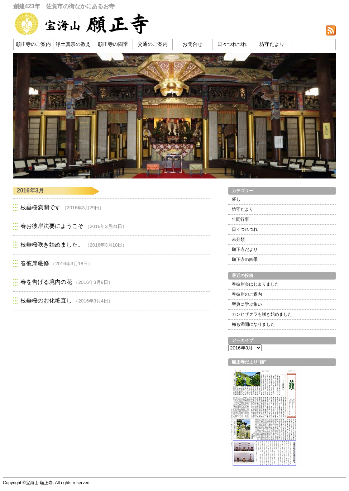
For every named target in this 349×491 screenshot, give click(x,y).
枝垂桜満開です (40, 207)
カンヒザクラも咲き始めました (262, 314)
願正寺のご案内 (33, 44)
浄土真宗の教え (73, 44)
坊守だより (272, 44)
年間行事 (240, 219)
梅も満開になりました (253, 324)
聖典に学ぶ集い (247, 304)
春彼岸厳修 (34, 263)
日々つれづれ (232, 44)
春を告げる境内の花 (46, 282)
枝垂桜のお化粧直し (46, 300)
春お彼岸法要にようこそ (51, 226)
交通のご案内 (153, 44)
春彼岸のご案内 (247, 294)
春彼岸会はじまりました (255, 284)
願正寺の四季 (113, 44)
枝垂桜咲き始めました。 (51, 245)
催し (236, 199)
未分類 (238, 239)
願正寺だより (245, 249)
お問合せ (192, 44)
